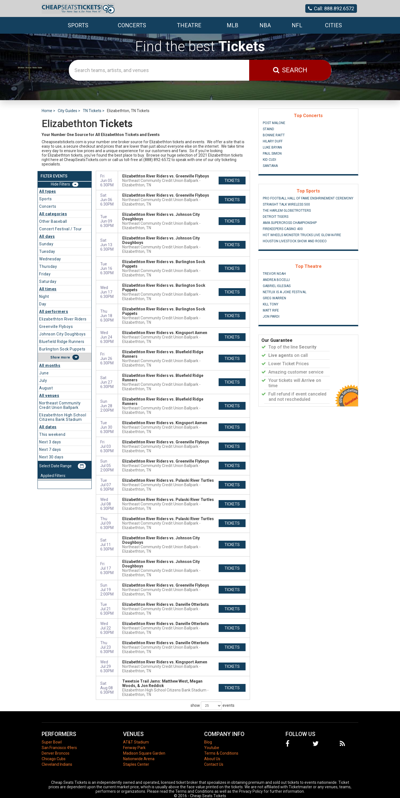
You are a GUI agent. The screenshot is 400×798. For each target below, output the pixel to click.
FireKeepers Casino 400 (283, 229)
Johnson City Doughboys (62, 334)
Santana (270, 166)
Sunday (46, 244)
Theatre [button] (189, 25)
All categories (53, 214)
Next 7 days (50, 449)
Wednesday (50, 259)
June (44, 373)
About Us (212, 759)
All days (47, 236)
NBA (265, 25)
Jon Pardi (271, 316)
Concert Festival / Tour (60, 229)
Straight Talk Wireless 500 (286, 204)
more (65, 357)
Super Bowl (52, 742)
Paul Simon (272, 153)
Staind (268, 129)
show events (212, 705)
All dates (48, 427)
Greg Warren (274, 298)
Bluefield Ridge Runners (61, 341)
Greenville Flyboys (56, 326)
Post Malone (274, 123)
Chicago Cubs (54, 759)
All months (49, 365)
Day (42, 304)
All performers (53, 311)
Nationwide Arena (138, 759)
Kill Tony (270, 304)
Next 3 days (50, 442)
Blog (208, 742)
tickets (232, 180)
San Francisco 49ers (59, 747)
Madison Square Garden (144, 753)
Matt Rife (271, 310)
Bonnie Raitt (274, 135)
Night (44, 296)
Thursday (48, 266)
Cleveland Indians (57, 764)
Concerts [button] (132, 25)
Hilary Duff (272, 141)
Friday (45, 274)
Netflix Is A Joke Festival (284, 292)
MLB (232, 25)
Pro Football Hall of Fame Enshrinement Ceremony (308, 198)
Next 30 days (51, 457)
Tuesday (47, 251)
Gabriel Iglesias (277, 286)
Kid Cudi (269, 160)
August (46, 388)
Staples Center (136, 764)
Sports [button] (78, 25)
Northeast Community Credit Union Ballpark (60, 405)
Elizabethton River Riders (63, 319)
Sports (45, 199)
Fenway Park (134, 747)
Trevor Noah (274, 274)
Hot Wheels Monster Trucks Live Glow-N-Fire (302, 235)
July (43, 380)
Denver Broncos (55, 753)
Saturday (47, 281)
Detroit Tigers (275, 217)
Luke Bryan (272, 147)
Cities (333, 25)
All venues (49, 395)
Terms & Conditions (221, 753)
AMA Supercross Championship (290, 223)
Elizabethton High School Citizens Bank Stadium (62, 417)
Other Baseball (53, 221)
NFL (297, 25)
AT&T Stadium (136, 742)
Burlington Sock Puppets (62, 349)
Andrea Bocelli (276, 280)
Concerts (47, 206)
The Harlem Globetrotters (287, 211)
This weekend (52, 434)
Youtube (211, 747)
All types (47, 191)
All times (48, 289)
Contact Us (213, 764)
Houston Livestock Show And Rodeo (295, 241)
